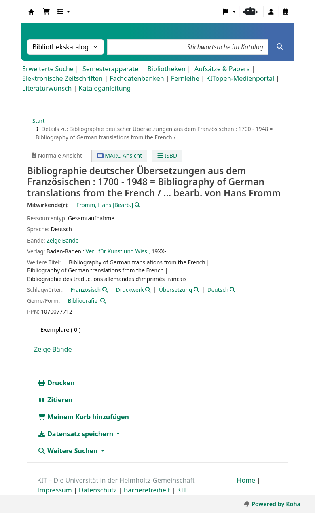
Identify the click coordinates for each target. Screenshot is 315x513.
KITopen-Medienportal (240, 78)
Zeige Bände (62, 240)
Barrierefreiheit (147, 490)
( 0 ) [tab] (60, 330)
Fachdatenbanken (137, 78)
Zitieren (55, 399)
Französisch (86, 289)
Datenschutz (98, 490)
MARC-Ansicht (119, 155)
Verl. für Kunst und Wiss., (118, 251)
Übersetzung (175, 289)
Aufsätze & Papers (221, 68)
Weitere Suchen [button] (68, 450)
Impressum (54, 490)
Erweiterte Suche (48, 68)
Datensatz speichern (76, 433)
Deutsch (217, 289)
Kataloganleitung (105, 88)
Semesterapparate (110, 68)
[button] (46, 11)
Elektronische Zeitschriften (62, 78)
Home (246, 480)
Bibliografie (82, 300)
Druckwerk (130, 289)
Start (38, 121)
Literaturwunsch (47, 88)
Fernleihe (185, 78)
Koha (31, 12)
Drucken (56, 382)
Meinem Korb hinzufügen (83, 416)
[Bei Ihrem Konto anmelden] (271, 11)
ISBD (167, 155)
